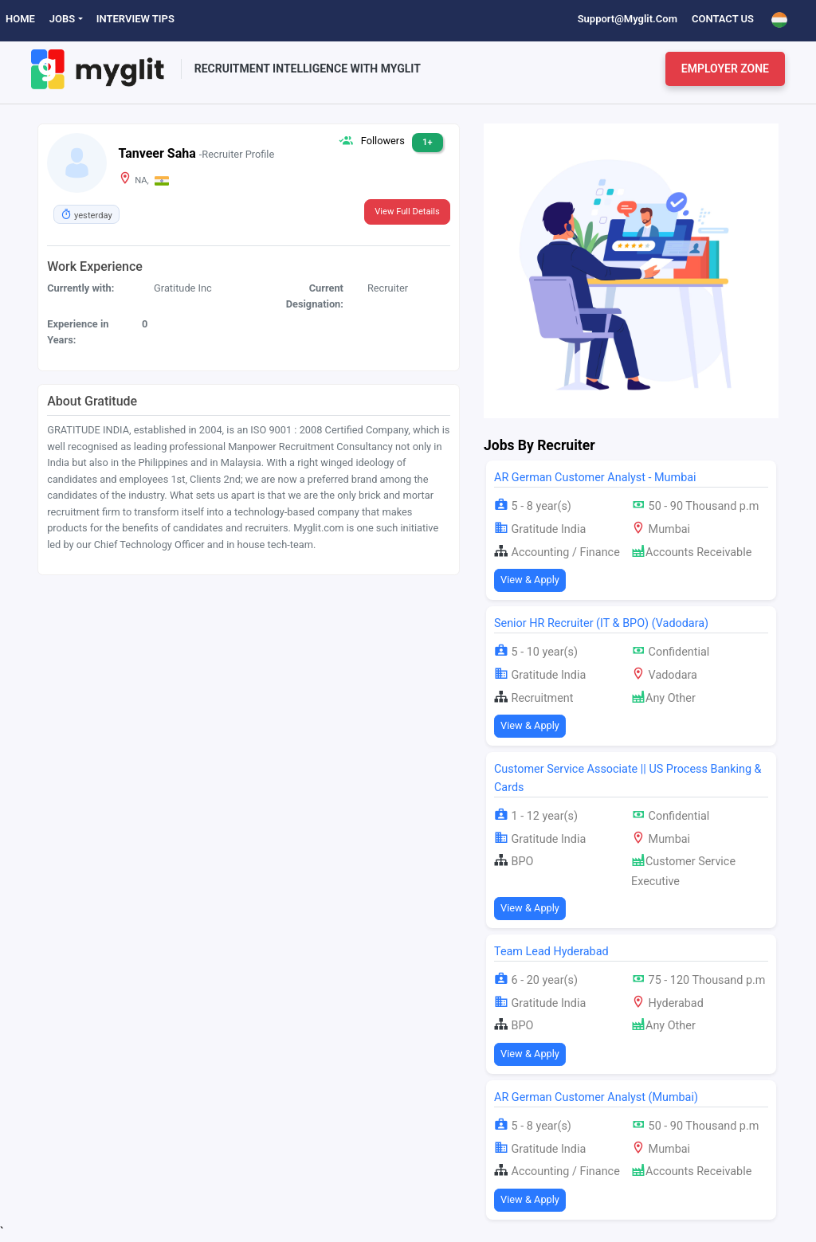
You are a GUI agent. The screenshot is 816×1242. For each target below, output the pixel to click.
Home (20, 19)
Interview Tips (135, 19)
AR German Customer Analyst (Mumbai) (596, 1097)
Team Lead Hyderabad (551, 951)
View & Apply (529, 580)
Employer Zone (725, 68)
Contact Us (723, 19)
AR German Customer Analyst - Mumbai (595, 477)
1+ (427, 142)
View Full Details (407, 211)
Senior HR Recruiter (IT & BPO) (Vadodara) (601, 623)
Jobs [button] (62, 19)
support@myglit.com (627, 19)
